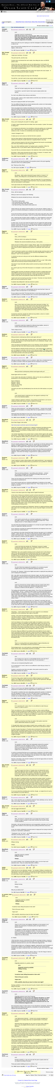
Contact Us (20, 1080)
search (40, 15)
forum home (47, 15)
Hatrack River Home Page (30, 1080)
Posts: (13, 50)
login (38, 15)
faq (43, 15)
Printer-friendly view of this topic (9, 1075)
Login (3, 22)
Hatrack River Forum (20, 21)
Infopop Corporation (30, 1086)
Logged (28, 50)
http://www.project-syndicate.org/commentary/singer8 (24, 425)
